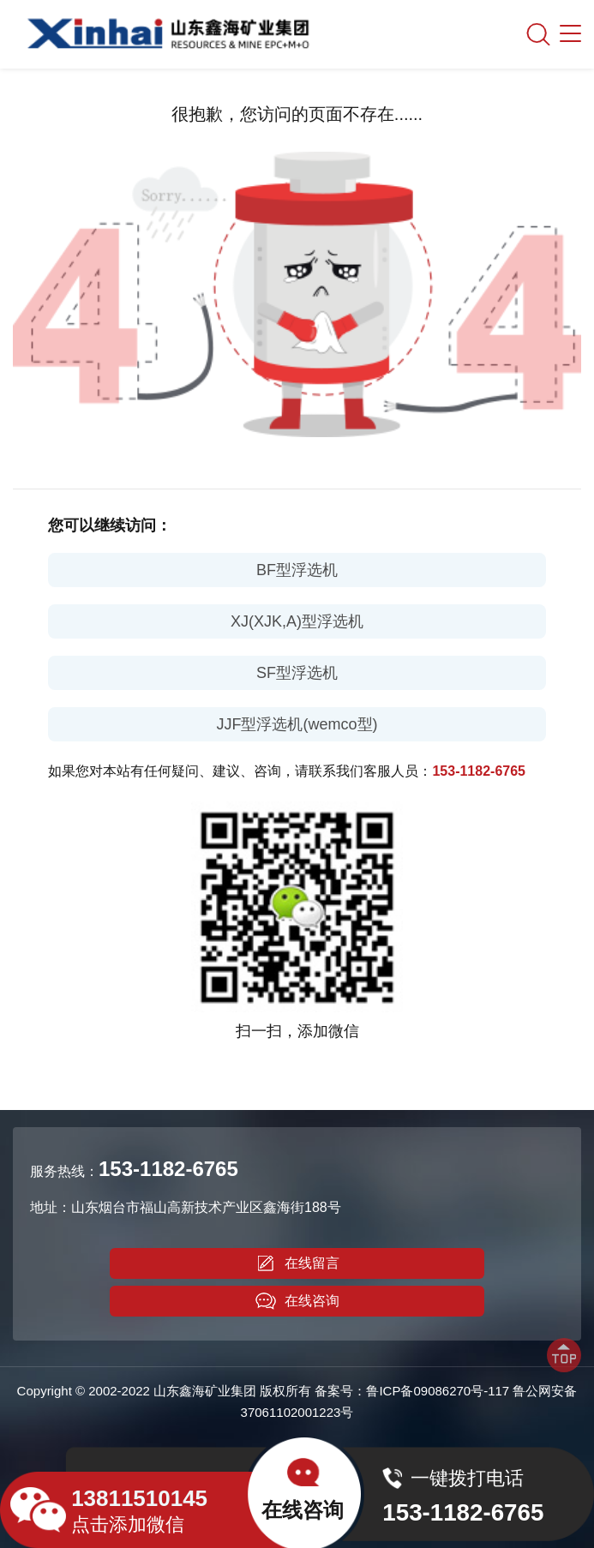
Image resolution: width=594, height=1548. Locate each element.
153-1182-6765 (478, 771)
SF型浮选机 (297, 672)
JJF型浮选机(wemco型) (297, 724)
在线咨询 (297, 1301)
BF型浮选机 (297, 570)
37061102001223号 (297, 1412)
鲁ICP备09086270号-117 (437, 1390)
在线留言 (297, 1263)
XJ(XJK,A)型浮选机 (297, 621)
